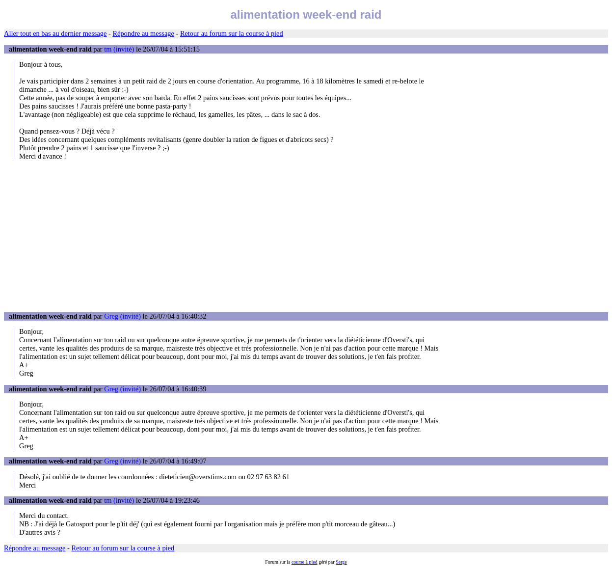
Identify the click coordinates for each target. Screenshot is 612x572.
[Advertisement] (306, 236)
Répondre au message (143, 33)
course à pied (305, 562)
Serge (341, 562)
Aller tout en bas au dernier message (55, 33)
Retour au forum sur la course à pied (231, 33)
